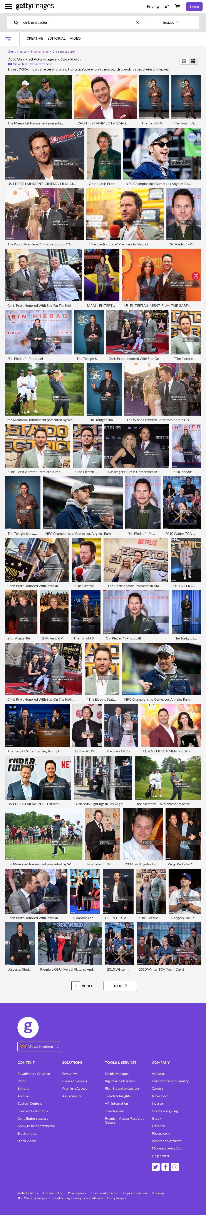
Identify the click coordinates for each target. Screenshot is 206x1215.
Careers (158, 1088)
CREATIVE (35, 38)
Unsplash (159, 1126)
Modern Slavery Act (167, 1148)
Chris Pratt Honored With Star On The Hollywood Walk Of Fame (55, 305)
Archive (23, 1096)
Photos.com (161, 1133)
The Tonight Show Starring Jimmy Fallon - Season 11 (46, 751)
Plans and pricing (74, 1081)
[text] (79, 22)
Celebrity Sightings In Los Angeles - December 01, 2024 (117, 804)
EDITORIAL (56, 38)
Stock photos (27, 1133)
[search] (18, 22)
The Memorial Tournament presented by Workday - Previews (53, 123)
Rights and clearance (120, 1081)
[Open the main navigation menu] (8, 6)
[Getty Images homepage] (35, 6)
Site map (158, 1193)
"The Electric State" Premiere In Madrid (118, 244)
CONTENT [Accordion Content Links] (26, 1062)
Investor (158, 1103)
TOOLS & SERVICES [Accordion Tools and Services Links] (121, 1062)
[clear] (139, 22)
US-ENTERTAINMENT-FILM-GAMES (106, 123)
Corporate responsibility (170, 1081)
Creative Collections (32, 1111)
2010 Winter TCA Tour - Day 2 (129, 969)
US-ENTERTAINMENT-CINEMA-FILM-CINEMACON (49, 183)
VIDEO (75, 38)
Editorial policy (53, 1193)
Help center (160, 1156)
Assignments (71, 1096)
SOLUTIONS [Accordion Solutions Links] (72, 1062)
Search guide (114, 1111)
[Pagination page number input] (75, 986)
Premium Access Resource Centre (124, 1120)
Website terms (27, 1193)
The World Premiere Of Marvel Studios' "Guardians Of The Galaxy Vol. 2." (62, 244)
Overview (69, 1074)
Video (21, 1081)
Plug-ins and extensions (122, 1088)
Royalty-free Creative (33, 1074)
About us (158, 1074)
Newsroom (160, 1096)
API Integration (116, 1103)
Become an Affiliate (166, 1141)
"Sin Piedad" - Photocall (186, 244)
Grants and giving (165, 1111)
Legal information (135, 1193)
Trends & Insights (118, 1096)
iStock (156, 1118)
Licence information (104, 1193)
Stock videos (27, 1141)
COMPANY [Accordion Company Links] (161, 1062)
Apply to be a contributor (36, 1126)
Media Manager (117, 1074)
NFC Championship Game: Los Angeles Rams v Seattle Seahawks (93, 533)
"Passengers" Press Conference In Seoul (136, 472)
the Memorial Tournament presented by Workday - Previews (52, 420)
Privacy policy (77, 1193)
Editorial (23, 1088)
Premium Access (74, 1088)
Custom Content (29, 1103)
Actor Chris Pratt (102, 183)
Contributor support (32, 1118)
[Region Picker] (39, 1047)
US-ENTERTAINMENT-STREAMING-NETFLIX (44, 804)
